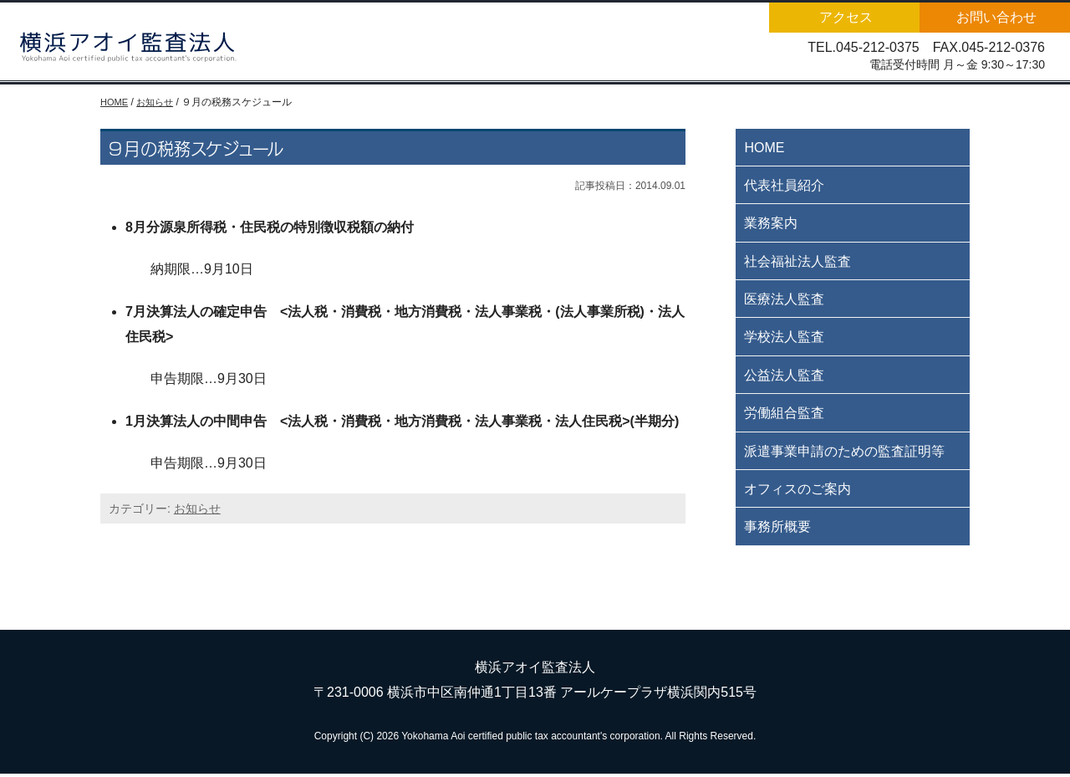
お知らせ (197, 511)
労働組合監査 (782, 416)
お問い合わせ (995, 17)
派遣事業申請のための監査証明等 (843, 454)
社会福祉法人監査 (796, 264)
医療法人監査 (782, 302)
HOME (762, 150)
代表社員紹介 (782, 188)
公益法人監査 (782, 378)
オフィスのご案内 (796, 492)
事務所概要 (776, 530)
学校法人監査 (782, 340)
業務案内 (769, 226)
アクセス (844, 17)
